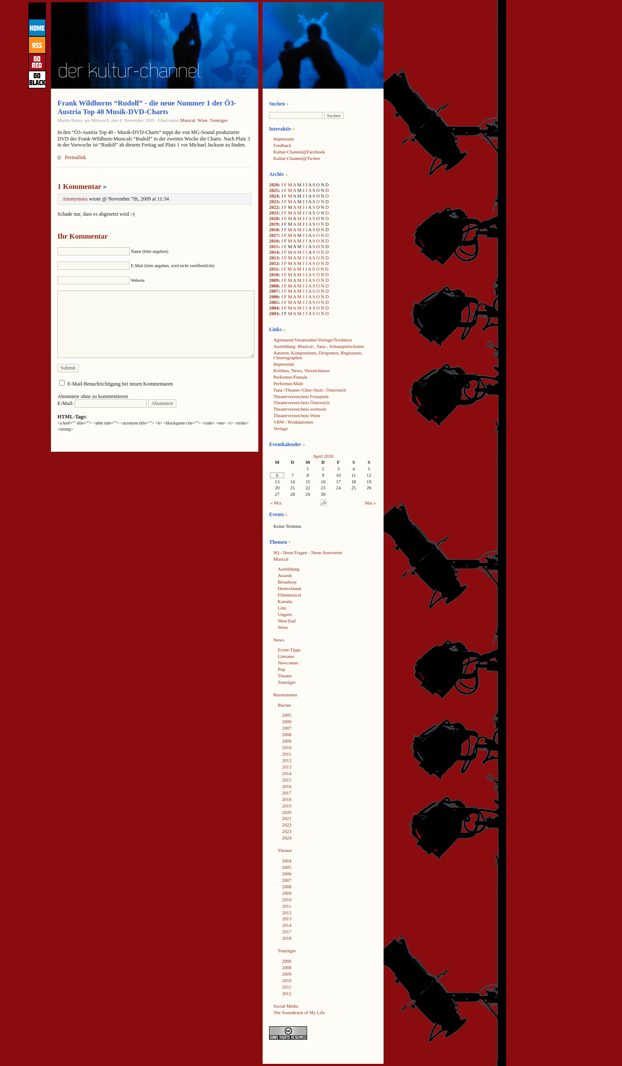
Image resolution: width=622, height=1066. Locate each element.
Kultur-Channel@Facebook (299, 151)
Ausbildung (288, 568)
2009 (274, 280)
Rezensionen (285, 694)
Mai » (370, 502)
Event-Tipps (289, 649)
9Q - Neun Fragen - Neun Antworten (307, 552)
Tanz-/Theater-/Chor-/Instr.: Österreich (309, 390)
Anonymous (75, 199)
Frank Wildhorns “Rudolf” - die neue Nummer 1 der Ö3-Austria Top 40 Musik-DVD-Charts (146, 107)
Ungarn (285, 614)
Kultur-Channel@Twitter (297, 158)
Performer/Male (288, 383)
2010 (274, 274)
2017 (274, 235)
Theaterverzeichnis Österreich (301, 402)
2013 (274, 257)
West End (286, 620)
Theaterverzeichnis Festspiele (301, 396)
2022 (274, 207)
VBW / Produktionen (293, 421)
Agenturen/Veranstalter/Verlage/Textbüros (312, 339)
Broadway (287, 581)
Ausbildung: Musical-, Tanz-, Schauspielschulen (318, 346)
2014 (274, 252)
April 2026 (323, 456)
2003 (274, 313)
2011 (273, 268)
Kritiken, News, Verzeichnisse (301, 370)
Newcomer (288, 662)
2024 (274, 195)
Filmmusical (289, 594)
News (278, 639)
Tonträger (218, 120)
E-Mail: (102, 403)
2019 (274, 224)
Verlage (280, 428)
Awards (285, 575)
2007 (274, 291)
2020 (274, 218)
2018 (274, 229)
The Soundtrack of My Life (299, 1012)
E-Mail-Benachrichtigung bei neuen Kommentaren (120, 384)
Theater (285, 675)
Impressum (283, 138)
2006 (274, 296)
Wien (202, 120)
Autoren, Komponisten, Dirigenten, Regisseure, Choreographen (317, 355)
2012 (274, 263)
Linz (282, 607)
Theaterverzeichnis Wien (296, 415)
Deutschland (289, 588)
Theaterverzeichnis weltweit (299, 409)
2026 (274, 184)
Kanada (285, 601)
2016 (274, 240)
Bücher (284, 705)
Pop (281, 669)
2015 (274, 246)
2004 (274, 307)
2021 (274, 212)
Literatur (286, 656)
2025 (274, 190)
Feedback (282, 145)
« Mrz (276, 502)
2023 (274, 201)
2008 (274, 285)
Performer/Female (290, 377)
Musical (187, 120)
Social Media (285, 1006)
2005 (274, 302)
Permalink (75, 157)
